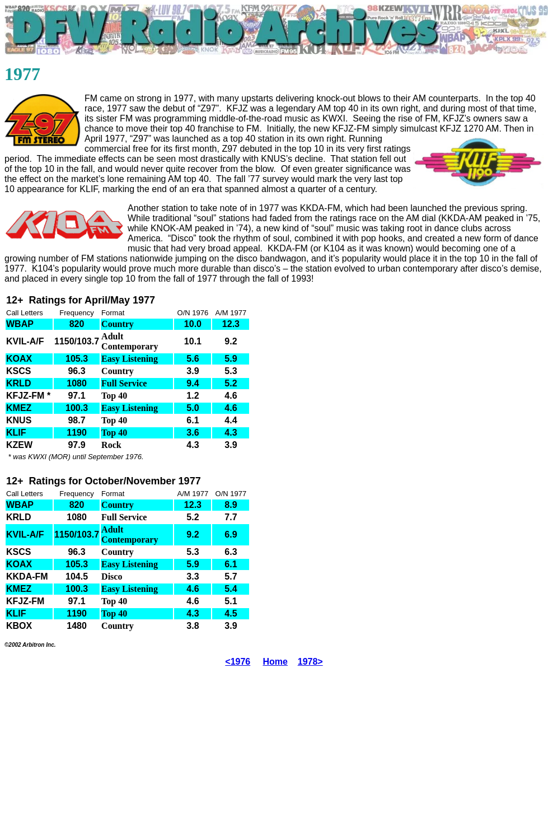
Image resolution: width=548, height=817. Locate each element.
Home (275, 661)
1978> (310, 661)
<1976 (237, 661)
